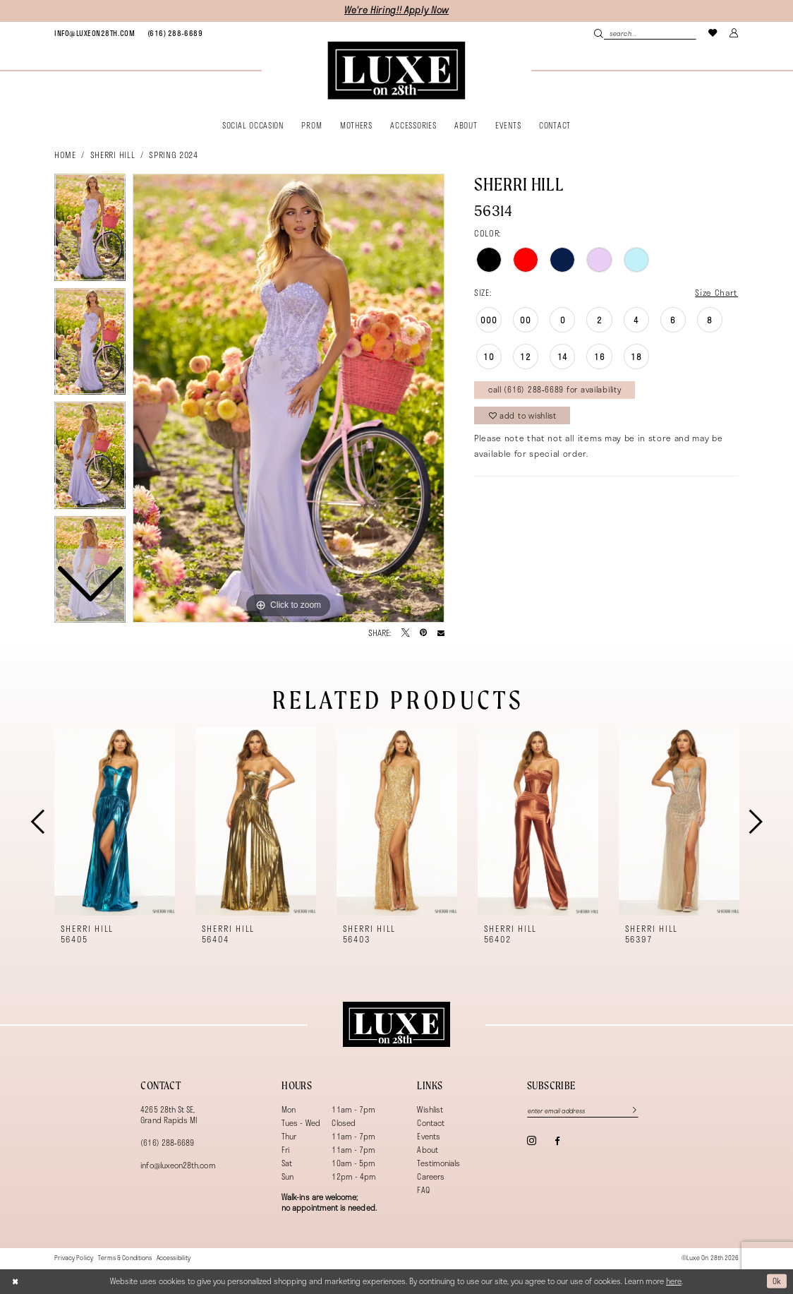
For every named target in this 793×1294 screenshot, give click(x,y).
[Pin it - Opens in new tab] (423, 633)
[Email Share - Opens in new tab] (440, 633)
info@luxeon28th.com (177, 1165)
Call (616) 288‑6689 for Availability (555, 389)
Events (428, 1136)
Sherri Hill (112, 154)
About (427, 1150)
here (674, 1281)
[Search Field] (644, 33)
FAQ (423, 1190)
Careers (430, 1176)
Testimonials (438, 1163)
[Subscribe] (629, 1111)
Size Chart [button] (716, 292)
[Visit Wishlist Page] (713, 33)
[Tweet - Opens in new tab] (405, 633)
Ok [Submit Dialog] (777, 1281)
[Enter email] (583, 1111)
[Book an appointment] (94, 33)
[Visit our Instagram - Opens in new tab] (531, 1140)
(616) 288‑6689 (167, 1143)
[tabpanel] (288, 398)
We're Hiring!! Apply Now (396, 10)
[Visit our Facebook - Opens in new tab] (557, 1141)
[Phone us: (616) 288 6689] (175, 33)
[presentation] (114, 821)
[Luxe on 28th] (396, 1024)
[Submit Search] (598, 33)
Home (65, 154)
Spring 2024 (173, 154)
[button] (734, 33)
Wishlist (430, 1109)
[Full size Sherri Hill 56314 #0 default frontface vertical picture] (288, 398)
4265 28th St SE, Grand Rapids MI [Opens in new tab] (168, 1114)
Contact (430, 1123)
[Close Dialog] (15, 1281)
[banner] (396, 71)
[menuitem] (94, 33)
